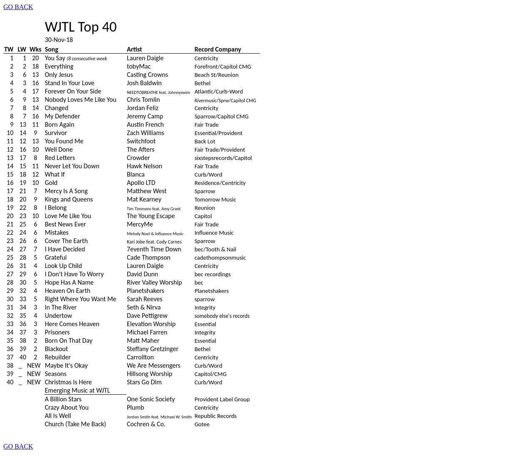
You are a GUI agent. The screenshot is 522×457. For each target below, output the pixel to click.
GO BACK (18, 6)
